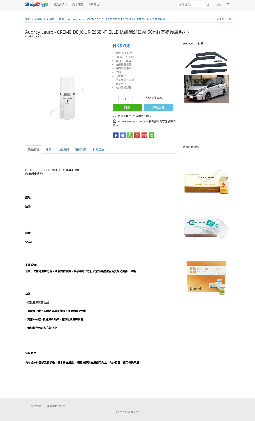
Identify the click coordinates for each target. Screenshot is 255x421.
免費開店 (93, 4)
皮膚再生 (120, 76)
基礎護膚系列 (123, 68)
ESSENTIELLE (123, 60)
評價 (48, 149)
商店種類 (77, 4)
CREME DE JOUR (125, 56)
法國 (118, 72)
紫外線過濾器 (123, 87)
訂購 (127, 107)
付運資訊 (63, 149)
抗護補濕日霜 (123, 64)
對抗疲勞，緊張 (124, 80)
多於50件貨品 (153, 98)
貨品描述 (34, 149)
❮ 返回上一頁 (224, 19)
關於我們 (36, 406)
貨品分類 (60, 4)
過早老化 (120, 83)
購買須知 (81, 149)
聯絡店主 (158, 107)
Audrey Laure (123, 53)
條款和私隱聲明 (56, 406)
